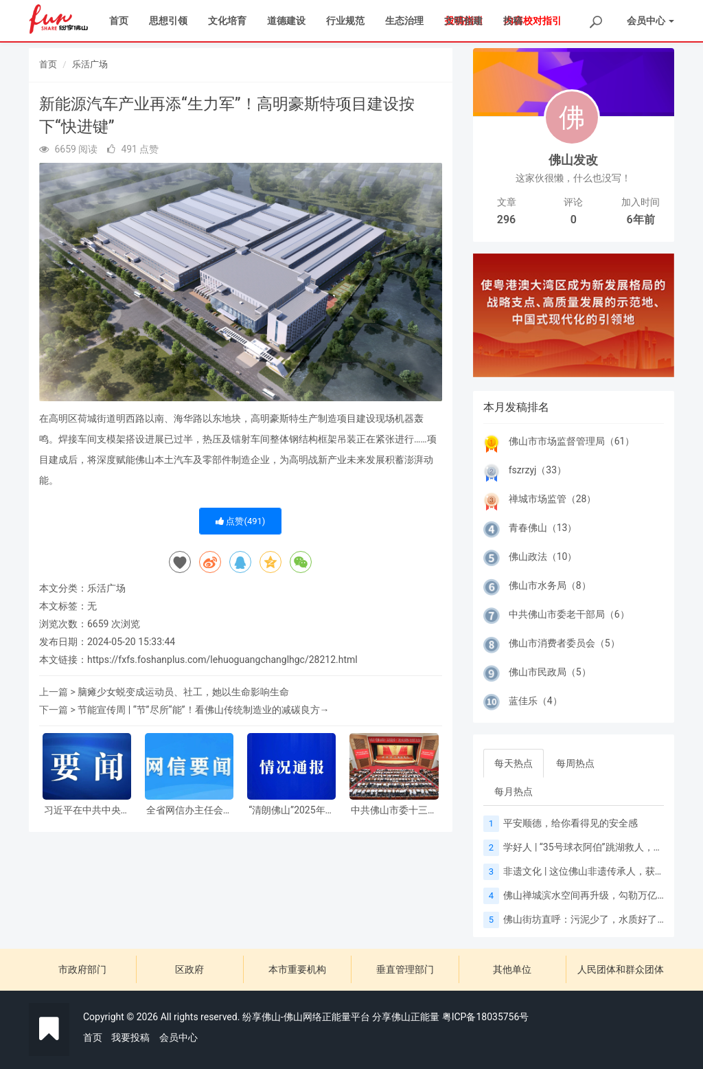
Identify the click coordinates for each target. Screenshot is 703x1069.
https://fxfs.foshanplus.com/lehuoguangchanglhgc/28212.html (222, 659)
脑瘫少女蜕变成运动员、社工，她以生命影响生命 (183, 691)
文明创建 (463, 20)
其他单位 (512, 969)
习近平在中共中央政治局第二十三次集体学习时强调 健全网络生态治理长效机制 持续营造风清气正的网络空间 (87, 810)
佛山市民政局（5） (550, 671)
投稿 (512, 20)
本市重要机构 (297, 969)
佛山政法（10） (543, 556)
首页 (118, 20)
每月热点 (513, 791)
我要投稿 (130, 1037)
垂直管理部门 (405, 969)
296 (506, 219)
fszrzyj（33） (537, 469)
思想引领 (168, 20)
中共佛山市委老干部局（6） (569, 614)
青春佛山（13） (543, 527)
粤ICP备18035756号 (485, 1016)
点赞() (240, 521)
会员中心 (178, 1037)
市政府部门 (82, 969)
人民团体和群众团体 (620, 969)
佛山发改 (573, 160)
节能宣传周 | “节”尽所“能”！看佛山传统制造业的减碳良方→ (203, 709)
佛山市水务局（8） (550, 585)
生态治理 (404, 20)
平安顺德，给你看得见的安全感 (570, 823)
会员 (650, 20)
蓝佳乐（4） (535, 700)
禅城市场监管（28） (553, 498)
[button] (488, 315)
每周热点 (575, 763)
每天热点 (513, 763)
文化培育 (227, 20)
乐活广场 (90, 64)
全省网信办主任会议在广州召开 (189, 810)
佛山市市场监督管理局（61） (572, 441)
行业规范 (345, 20)
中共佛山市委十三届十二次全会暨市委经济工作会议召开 (394, 810)
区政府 (189, 969)
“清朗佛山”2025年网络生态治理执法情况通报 (292, 810)
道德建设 (286, 20)
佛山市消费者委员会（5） (564, 643)
